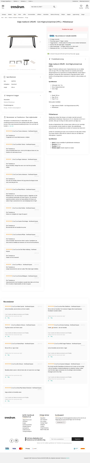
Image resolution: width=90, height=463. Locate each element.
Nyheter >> (16, 1)
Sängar (82, 14)
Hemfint (67, 458)
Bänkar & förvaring (55, 14)
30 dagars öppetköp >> (6, 1)
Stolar (19, 14)
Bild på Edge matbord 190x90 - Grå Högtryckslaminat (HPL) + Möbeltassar (22, 69)
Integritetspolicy (44, 428)
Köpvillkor (42, 418)
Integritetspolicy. (67, 443)
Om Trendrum (43, 419)
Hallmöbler (46, 14)
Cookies (42, 426)
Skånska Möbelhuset (9, 102)
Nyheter (10, 14)
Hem (2, 17)
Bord (15, 14)
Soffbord (39, 14)
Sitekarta (42, 424)
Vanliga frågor (44, 423)
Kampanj (4, 14)
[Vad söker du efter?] (43, 6)
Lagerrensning (76, 14)
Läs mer (77, 53)
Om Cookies (43, 421)
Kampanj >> (23, 1)
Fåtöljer (63, 14)
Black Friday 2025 (44, 429)
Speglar (69, 14)
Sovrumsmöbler (31, 14)
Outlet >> (31, 1)
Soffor (24, 14)
